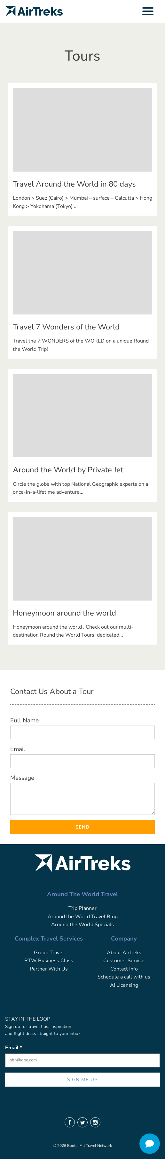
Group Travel (49, 952)
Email (17, 749)
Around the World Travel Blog (83, 916)
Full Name (24, 720)
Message (22, 778)
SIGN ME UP (82, 1079)
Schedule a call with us (124, 976)
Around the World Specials (82, 924)
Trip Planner (82, 908)
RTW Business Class (48, 960)
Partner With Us (49, 968)
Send (82, 827)
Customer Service (124, 960)
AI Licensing (124, 985)
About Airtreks (124, 952)
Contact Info (124, 968)
